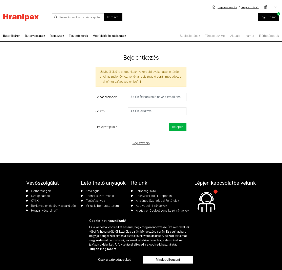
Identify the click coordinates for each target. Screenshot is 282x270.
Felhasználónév (106, 97)
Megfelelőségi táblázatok (109, 36)
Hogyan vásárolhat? (42, 210)
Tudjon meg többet (102, 249)
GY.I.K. (32, 200)
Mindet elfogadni (168, 260)
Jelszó (100, 111)
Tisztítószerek (78, 36)
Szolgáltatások (190, 36)
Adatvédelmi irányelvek (149, 206)
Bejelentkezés (227, 7)
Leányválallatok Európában (151, 196)
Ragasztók (57, 36)
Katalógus (90, 191)
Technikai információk (98, 196)
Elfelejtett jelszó (106, 127)
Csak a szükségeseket (114, 260)
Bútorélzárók (11, 36)
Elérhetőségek (269, 36)
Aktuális (235, 36)
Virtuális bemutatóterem (100, 206)
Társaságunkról (215, 36)
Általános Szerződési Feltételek (155, 200)
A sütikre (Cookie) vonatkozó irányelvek (160, 210)
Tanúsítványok (93, 200)
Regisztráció (250, 7)
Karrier (249, 36)
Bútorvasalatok (35, 36)
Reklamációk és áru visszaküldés (51, 206)
